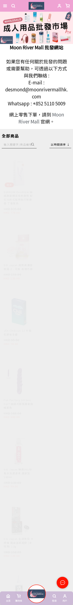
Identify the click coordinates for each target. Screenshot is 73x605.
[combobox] (60, 144)
